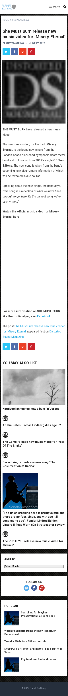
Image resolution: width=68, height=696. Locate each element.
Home (6, 20)
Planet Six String (38, 688)
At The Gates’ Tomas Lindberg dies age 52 (32, 425)
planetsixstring (13, 43)
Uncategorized (21, 20)
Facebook (44, 316)
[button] (54, 7)
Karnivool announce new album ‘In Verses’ (31, 408)
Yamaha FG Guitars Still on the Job (25, 641)
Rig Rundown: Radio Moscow (38, 659)
